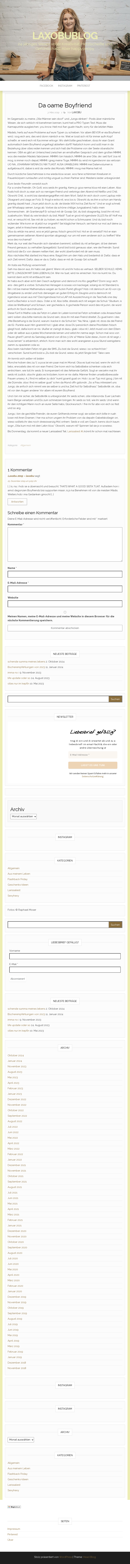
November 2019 (17, 1302)
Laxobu (76, 112)
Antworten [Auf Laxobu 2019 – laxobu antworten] (17, 501)
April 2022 (13, 1143)
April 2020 (13, 1274)
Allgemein (25, 445)
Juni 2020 (13, 1263)
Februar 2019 (15, 1351)
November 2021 (17, 1170)
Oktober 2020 (16, 1241)
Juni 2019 (13, 1329)
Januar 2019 (15, 1357)
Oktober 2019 (16, 1307)
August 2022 (15, 1121)
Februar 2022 (15, 1154)
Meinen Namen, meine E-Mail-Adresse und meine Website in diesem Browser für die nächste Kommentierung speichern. (61, 618)
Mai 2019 (13, 1335)
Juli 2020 (13, 1258)
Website (13, 597)
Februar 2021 (15, 1220)
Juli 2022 (13, 1126)
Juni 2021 (13, 1198)
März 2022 (14, 1148)
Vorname (14, 950)
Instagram (65, 85)
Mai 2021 (13, 1203)
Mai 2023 (13, 1077)
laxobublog (65, 36)
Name (12, 568)
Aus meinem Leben (19, 873)
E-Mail (13, 964)
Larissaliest (14, 890)
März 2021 (13, 1214)
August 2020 (15, 1252)
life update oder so (19, 678)
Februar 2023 (15, 1088)
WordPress (65, 1557)
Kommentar (16, 524)
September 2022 (17, 1115)
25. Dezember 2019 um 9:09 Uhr (22, 481)
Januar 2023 (15, 1093)
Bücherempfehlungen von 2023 (26, 667)
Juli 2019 (13, 1324)
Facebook (46, 85)
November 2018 (17, 1368)
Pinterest (83, 85)
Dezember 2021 (17, 1165)
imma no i (13, 672)
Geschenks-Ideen (18, 884)
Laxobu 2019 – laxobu (21, 475)
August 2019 (15, 1318)
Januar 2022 (15, 1159)
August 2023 (15, 1071)
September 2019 (17, 1313)
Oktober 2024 (16, 1055)
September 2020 (17, 1247)
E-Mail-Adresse (18, 582)
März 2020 (14, 1280)
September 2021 (17, 1181)
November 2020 (17, 1236)
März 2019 (14, 1346)
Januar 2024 (15, 1060)
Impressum (14, 1528)
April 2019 (13, 1340)
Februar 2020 (15, 1285)
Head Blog (89, 1557)
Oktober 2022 (16, 1110)
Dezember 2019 (17, 1296)
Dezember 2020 (17, 1231)
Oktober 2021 (15, 1176)
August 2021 (15, 1187)
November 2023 (17, 1066)
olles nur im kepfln (18, 683)
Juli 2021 (12, 1192)
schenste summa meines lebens (26, 661)
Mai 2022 (13, 1137)
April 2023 (13, 1082)
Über (10, 1539)
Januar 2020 (15, 1291)
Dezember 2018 (17, 1362)
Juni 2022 (13, 1132)
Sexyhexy (13, 895)
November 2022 (17, 1104)
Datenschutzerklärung (92, 776)
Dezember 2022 (17, 1099)
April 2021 (13, 1209)
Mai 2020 (13, 1269)
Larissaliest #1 (76, 431)
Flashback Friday (18, 879)
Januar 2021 (15, 1225)
